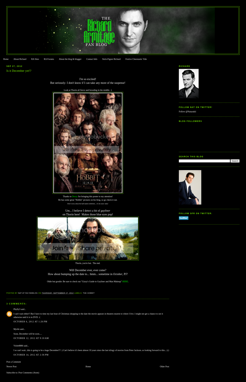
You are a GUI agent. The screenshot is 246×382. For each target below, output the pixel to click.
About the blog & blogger (70, 59)
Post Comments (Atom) (28, 373)
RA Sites (35, 59)
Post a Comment (13, 362)
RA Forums (49, 59)
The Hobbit (89, 293)
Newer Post (11, 366)
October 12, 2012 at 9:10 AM (31, 338)
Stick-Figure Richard (111, 59)
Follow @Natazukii (187, 111)
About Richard (19, 59)
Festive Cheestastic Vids (136, 59)
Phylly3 (16, 309)
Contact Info (91, 59)
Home (5, 59)
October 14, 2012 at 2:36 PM (31, 355)
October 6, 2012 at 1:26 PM (30, 321)
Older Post (164, 366)
